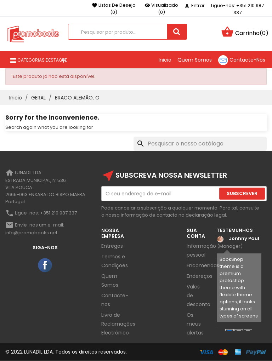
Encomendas (203, 265)
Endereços (199, 276)
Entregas (112, 246)
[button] (229, 330)
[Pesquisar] (200, 144)
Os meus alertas (195, 323)
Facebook (45, 265)
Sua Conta (196, 233)
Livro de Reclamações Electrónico (118, 323)
